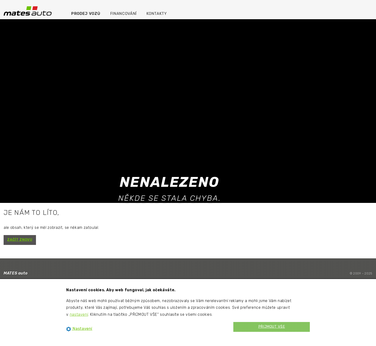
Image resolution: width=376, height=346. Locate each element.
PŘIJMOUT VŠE (271, 327)
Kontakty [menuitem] (157, 13)
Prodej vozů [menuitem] (85, 13)
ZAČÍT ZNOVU (19, 240)
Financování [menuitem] (123, 13)
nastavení (79, 314)
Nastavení (79, 328)
